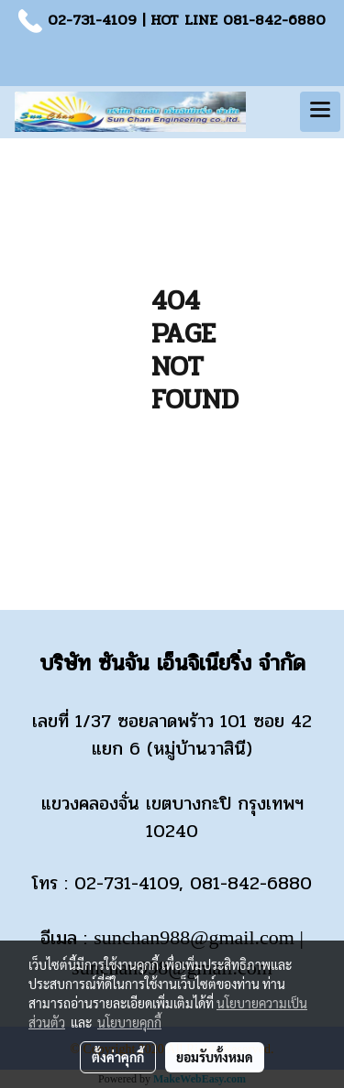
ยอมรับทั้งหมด (214, 1057)
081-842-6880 (274, 19)
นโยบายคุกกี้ (129, 1022)
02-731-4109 (92, 19)
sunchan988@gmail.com (194, 937)
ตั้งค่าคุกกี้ (118, 1057)
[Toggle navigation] (320, 112)
